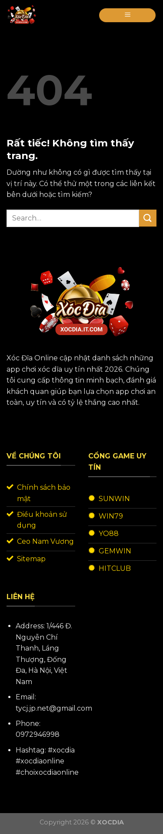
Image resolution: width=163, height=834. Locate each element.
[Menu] (127, 15)
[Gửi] (147, 218)
